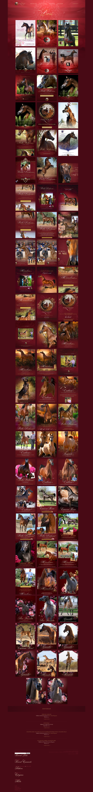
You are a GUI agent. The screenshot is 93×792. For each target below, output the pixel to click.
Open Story (46, 719)
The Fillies (33, 3)
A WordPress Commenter (20, 766)
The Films (60, 3)
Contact (75, 3)
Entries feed (17, 787)
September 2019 (18, 772)
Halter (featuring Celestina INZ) (46, 740)
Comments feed (18, 788)
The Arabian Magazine (52, 715)
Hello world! (17, 759)
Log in (16, 785)
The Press (52, 3)
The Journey (43, 3)
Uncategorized (17, 779)
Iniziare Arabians (20, 4)
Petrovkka (46, 723)
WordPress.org (17, 790)
